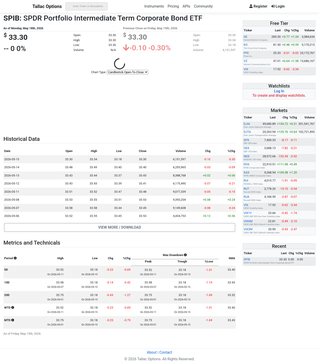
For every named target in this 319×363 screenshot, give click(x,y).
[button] (119, 227)
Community (203, 6)
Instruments (154, 6)
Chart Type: (98, 72)
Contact (165, 352)
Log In (279, 91)
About (152, 352)
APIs (186, 6)
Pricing (173, 6)
